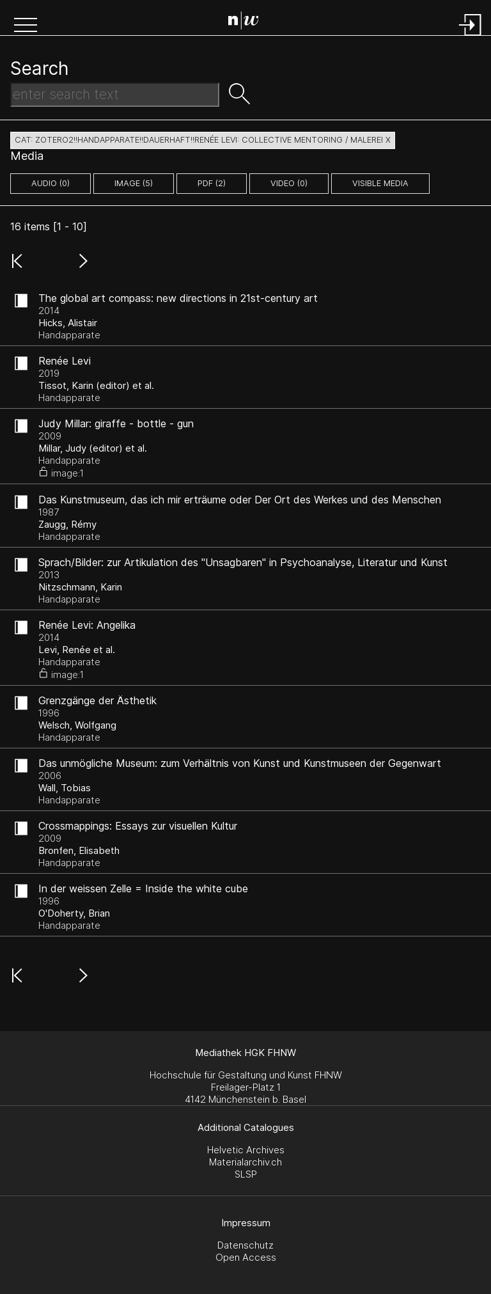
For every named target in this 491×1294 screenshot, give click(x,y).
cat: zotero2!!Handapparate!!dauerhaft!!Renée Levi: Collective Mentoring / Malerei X (203, 140)
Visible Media (380, 183)
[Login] (470, 37)
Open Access (245, 1257)
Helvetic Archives (245, 1150)
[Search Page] (248, 22)
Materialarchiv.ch (245, 1162)
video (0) (289, 183)
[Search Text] (114, 95)
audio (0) (50, 183)
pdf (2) (212, 183)
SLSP (246, 1174)
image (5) (133, 183)
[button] (25, 26)
